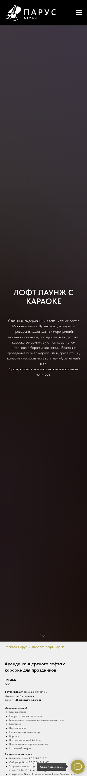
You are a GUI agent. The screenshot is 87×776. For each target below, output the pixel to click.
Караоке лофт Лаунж (48, 647)
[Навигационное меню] (79, 12)
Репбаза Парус (16, 647)
